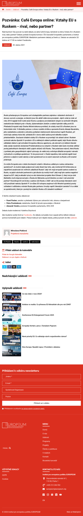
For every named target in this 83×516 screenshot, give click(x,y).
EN (44, 500)
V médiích (46, 453)
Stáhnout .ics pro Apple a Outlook (14, 257)
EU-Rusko (7, 242)
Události (7, 45)
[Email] (14, 267)
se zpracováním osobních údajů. (33, 409)
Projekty (46, 445)
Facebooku (28, 215)
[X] (4, 267)
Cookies (5, 479)
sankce (25, 242)
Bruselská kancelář (50, 461)
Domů (45, 430)
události (74, 218)
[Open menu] (79, 3)
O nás (45, 434)
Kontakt (46, 457)
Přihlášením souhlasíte (24, 409)
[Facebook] (9, 267)
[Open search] (6, 448)
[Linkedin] (19, 267)
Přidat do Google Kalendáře (12, 254)
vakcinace (35, 242)
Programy (46, 441)
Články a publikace (50, 449)
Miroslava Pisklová (19, 231)
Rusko (16, 242)
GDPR (4, 475)
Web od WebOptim (74, 512)
